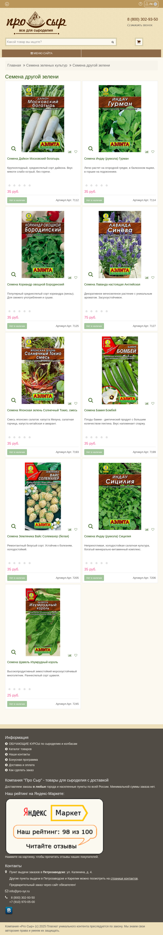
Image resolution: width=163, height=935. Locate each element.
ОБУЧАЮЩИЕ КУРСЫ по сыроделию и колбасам (43, 743)
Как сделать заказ (21, 770)
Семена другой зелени (91, 65)
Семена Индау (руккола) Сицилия (107, 536)
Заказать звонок (139, 25)
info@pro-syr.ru (19, 891)
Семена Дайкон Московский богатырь (33, 158)
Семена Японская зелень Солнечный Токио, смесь (42, 410)
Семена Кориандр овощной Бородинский (35, 284)
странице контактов (124, 878)
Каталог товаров (20, 749)
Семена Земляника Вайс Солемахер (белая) (38, 536)
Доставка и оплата (22, 765)
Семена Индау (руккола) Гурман (106, 158)
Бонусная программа (23, 759)
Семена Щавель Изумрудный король (32, 662)
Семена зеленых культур (46, 65)
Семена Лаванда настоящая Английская (112, 284)
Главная (14, 65)
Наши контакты (19, 754)
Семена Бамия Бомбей (100, 410)
